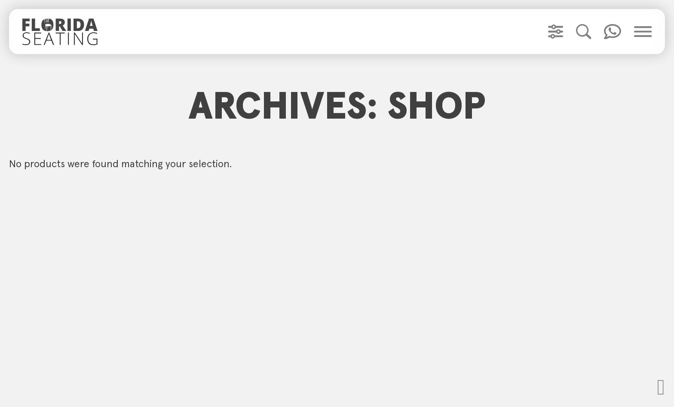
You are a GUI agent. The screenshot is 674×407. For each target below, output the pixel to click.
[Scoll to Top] (661, 387)
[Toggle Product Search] (584, 31)
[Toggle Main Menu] (643, 31)
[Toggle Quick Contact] (612, 31)
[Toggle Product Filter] (555, 31)
